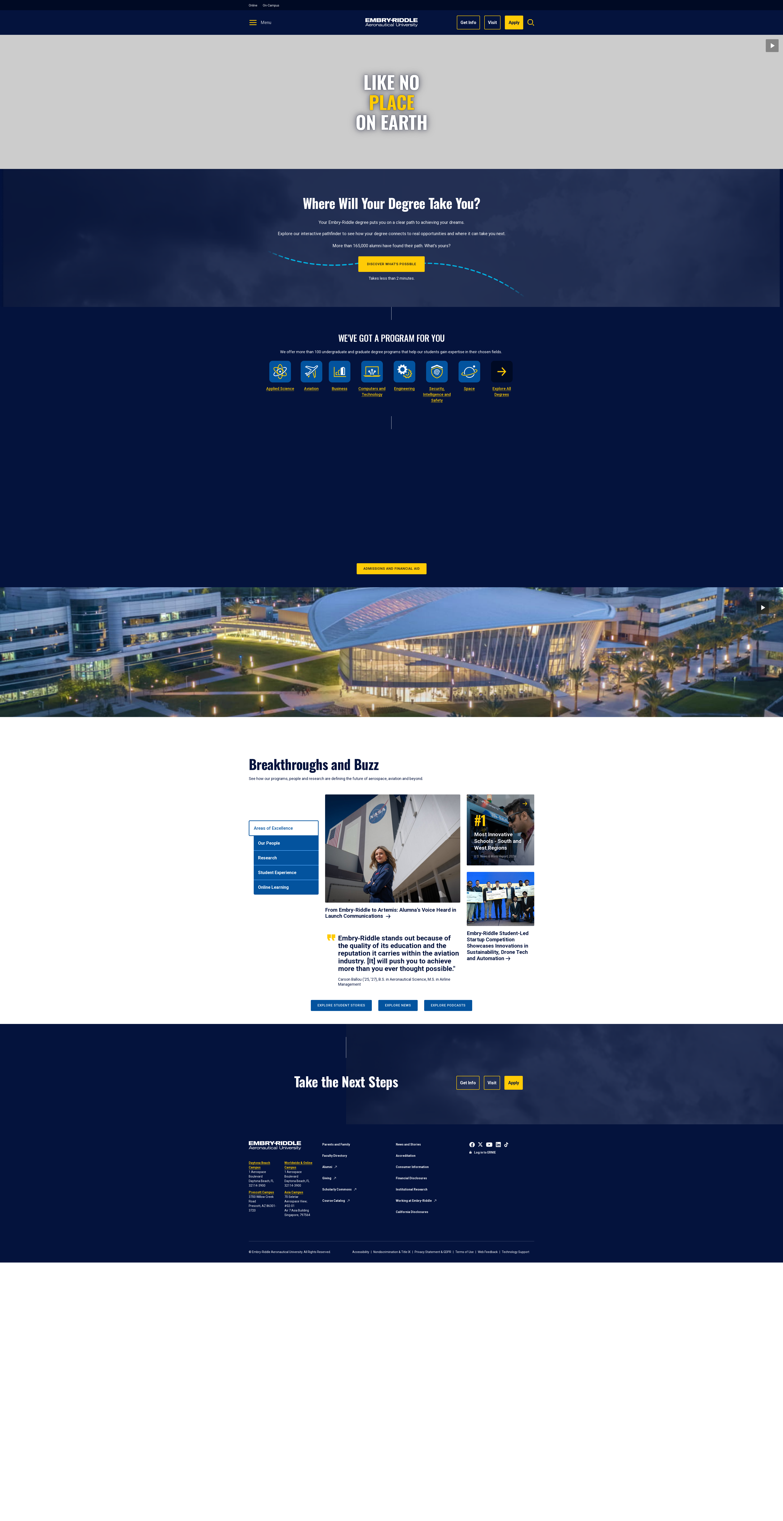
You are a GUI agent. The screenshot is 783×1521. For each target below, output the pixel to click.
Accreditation (406, 1155)
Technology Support (515, 1252)
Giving (326, 1178)
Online (253, 5)
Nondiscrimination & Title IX (392, 1252)
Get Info (468, 22)
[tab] (284, 828)
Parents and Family (336, 1144)
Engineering (404, 388)
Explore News (398, 1005)
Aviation (311, 388)
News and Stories (408, 1144)
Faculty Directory (334, 1155)
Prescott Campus (261, 1192)
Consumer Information (412, 1167)
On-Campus (271, 5)
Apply (510, 1083)
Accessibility (360, 1252)
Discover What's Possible (391, 264)
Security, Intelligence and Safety (437, 394)
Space (469, 388)
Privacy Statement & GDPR (433, 1252)
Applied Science (280, 388)
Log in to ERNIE (485, 1152)
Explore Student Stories (341, 1005)
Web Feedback (488, 1252)
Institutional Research (411, 1189)
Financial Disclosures (411, 1178)
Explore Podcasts (448, 1005)
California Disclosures (412, 1212)
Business (339, 388)
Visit (492, 22)
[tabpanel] (429, 890)
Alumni (327, 1167)
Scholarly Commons (337, 1189)
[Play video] (772, 45)
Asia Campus (293, 1192)
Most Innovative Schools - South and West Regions (497, 830)
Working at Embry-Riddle (414, 1200)
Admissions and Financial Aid (391, 569)
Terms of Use (464, 1252)
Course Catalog (333, 1200)
